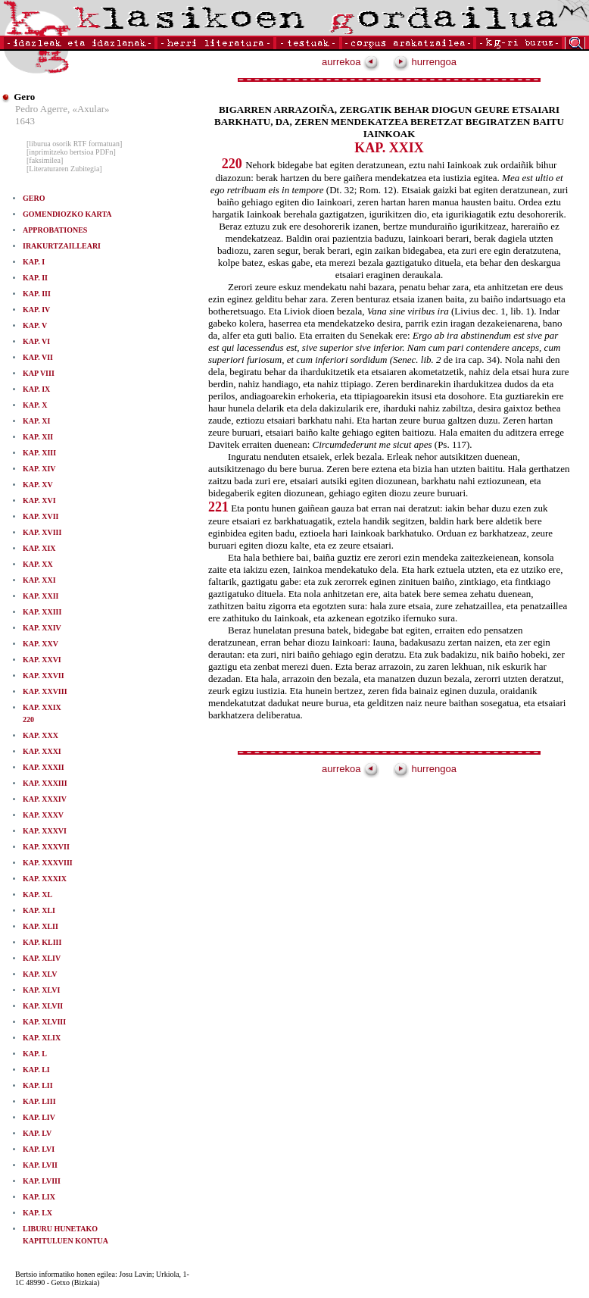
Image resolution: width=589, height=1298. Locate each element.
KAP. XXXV (43, 815)
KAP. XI (36, 421)
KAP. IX (36, 389)
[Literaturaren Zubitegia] (64, 168)
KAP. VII (38, 357)
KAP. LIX (39, 1197)
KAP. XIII (39, 453)
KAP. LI (36, 1069)
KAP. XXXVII (46, 847)
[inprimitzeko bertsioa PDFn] (71, 152)
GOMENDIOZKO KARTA (67, 214)
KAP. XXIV (42, 628)
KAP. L (35, 1053)
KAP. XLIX (42, 1038)
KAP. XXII (40, 596)
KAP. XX (38, 564)
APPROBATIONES (55, 230)
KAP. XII (38, 437)
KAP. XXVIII (45, 691)
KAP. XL (37, 894)
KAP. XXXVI (45, 831)
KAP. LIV (39, 1117)
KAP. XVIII (42, 532)
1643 (25, 121)
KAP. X (35, 405)
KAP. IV (36, 309)
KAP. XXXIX (45, 878)
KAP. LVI (39, 1149)
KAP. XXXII (43, 767)
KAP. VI (36, 341)
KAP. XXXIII (45, 783)
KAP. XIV (39, 468)
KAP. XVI (39, 500)
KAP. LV (37, 1133)
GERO (34, 198)
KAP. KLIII (42, 942)
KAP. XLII (40, 926)
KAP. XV (38, 484)
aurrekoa (350, 61)
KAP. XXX (40, 735)
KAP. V (35, 325)
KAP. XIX (39, 548)
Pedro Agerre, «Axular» (62, 108)
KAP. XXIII (42, 612)
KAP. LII (38, 1085)
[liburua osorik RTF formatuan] (74, 143)
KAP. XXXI (42, 751)
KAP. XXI (39, 580)
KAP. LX (37, 1213)
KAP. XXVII (43, 675)
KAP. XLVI (41, 990)
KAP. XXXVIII (48, 863)
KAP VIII (39, 373)
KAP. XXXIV (45, 799)
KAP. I (34, 262)
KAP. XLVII (43, 1006)
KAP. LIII (39, 1101)
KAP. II (35, 278)
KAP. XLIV (42, 958)
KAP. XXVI (42, 659)
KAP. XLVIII (44, 1022)
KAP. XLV (40, 974)
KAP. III (37, 293)
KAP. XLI (39, 910)
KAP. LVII (40, 1165)
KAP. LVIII (42, 1181)
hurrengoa (425, 61)
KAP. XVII (40, 516)
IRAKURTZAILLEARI (62, 246)
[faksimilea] (44, 160)
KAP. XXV (40, 644)
